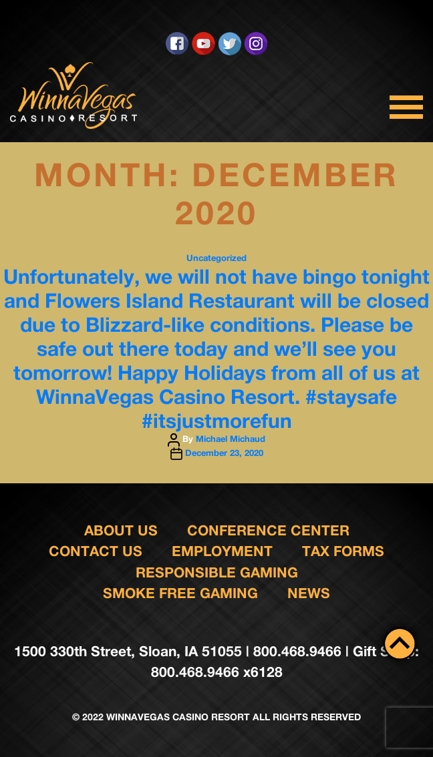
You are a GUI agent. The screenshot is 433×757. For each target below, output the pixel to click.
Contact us (95, 551)
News (308, 593)
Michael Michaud (230, 438)
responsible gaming (217, 572)
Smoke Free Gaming (180, 593)
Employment (222, 551)
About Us (121, 530)
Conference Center (268, 530)
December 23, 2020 (224, 452)
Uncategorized (216, 257)
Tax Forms (343, 551)
